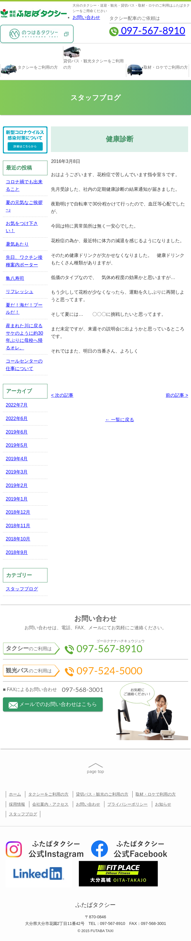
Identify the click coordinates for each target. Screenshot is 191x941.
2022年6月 (17, 418)
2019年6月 (17, 432)
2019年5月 (17, 445)
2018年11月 (18, 525)
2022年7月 (17, 405)
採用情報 (17, 804)
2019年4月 (17, 458)
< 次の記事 (62, 395)
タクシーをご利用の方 (48, 794)
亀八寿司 (15, 278)
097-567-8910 (147, 30)
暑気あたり (17, 244)
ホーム (15, 794)
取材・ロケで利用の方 (155, 794)
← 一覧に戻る (119, 419)
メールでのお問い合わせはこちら (53, 705)
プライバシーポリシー (127, 804)
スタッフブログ (22, 588)
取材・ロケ (157, 70)
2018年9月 (17, 552)
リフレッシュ (19, 291)
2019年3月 (17, 471)
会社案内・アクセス (50, 804)
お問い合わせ (86, 17)
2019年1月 (17, 499)
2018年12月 (18, 512)
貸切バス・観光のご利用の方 (102, 794)
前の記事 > (177, 395)
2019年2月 (17, 485)
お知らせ (163, 804)
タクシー (29, 69)
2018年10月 (18, 538)
